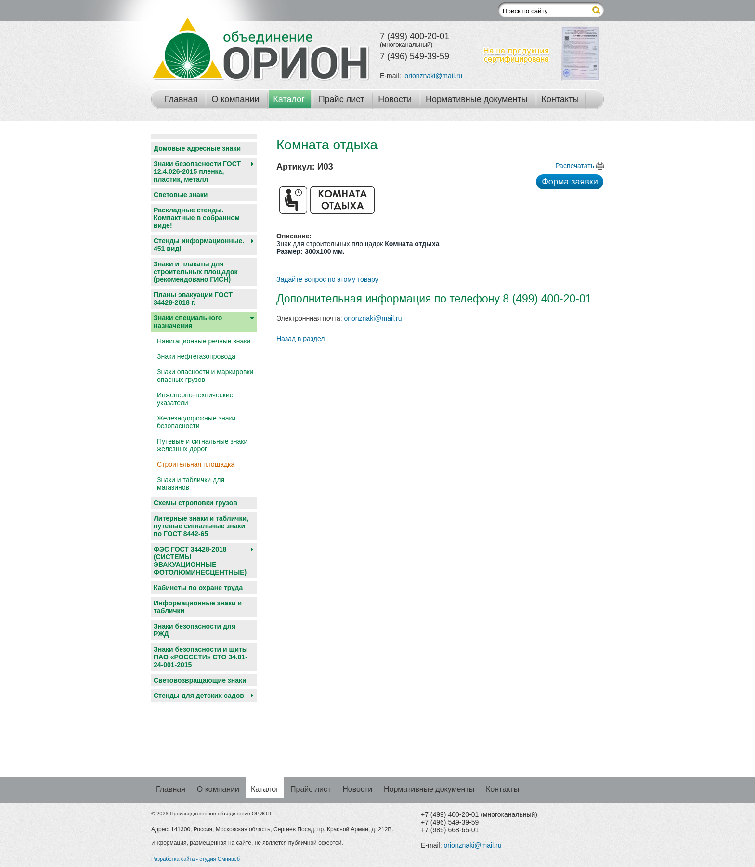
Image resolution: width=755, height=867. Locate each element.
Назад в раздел (300, 338)
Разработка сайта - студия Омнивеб (195, 859)
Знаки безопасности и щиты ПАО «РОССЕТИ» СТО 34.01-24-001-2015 (201, 657)
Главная (181, 99)
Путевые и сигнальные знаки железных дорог (202, 445)
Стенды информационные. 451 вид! (199, 244)
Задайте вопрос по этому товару (327, 279)
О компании (235, 99)
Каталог (288, 99)
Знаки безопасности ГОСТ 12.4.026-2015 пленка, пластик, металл (197, 171)
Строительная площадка (195, 464)
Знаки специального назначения (188, 321)
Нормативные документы (477, 99)
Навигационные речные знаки (203, 341)
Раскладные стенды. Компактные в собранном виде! (197, 217)
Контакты (560, 99)
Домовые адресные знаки (197, 148)
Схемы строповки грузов (195, 503)
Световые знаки (181, 194)
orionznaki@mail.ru (433, 75)
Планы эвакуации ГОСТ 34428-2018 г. (193, 298)
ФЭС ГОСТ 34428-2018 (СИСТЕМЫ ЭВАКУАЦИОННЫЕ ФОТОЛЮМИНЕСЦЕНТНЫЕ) (200, 560)
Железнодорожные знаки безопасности (196, 422)
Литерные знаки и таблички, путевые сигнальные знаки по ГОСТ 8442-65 (201, 526)
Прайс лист (341, 99)
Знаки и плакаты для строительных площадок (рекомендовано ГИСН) (196, 271)
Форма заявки (570, 181)
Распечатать (574, 166)
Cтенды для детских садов (199, 695)
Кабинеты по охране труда (198, 587)
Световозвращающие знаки (200, 680)
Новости (395, 99)
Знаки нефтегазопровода (196, 356)
